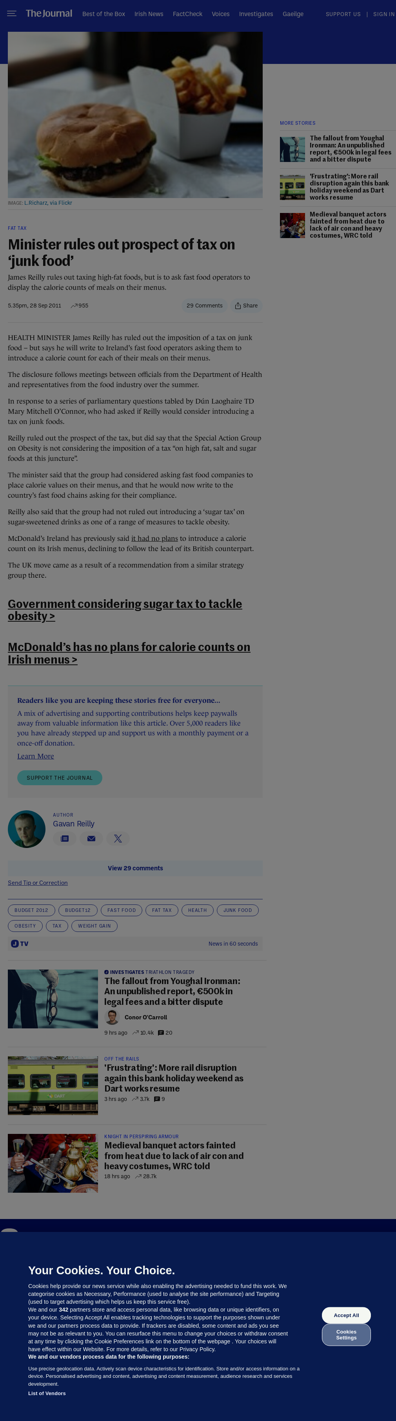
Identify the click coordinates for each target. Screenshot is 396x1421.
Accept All (346, 1315)
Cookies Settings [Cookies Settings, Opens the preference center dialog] (346, 1334)
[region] (198, 1326)
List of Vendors (47, 1393)
